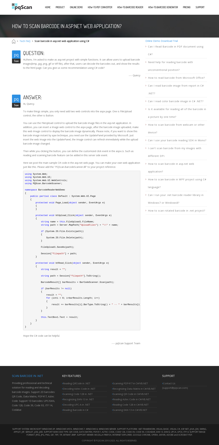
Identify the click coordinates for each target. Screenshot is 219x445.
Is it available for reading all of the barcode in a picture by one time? (177, 112)
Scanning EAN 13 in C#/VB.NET (129, 410)
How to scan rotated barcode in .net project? (176, 210)
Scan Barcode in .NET (27, 376)
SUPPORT (200, 7)
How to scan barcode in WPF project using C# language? (177, 183)
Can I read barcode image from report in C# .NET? (176, 89)
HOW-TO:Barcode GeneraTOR (163, 7)
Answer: (32, 97)
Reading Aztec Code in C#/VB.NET (131, 399)
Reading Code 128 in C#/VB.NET (130, 404)
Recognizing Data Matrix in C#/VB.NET (134, 388)
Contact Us (168, 383)
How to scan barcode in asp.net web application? (171, 167)
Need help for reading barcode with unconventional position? (170, 66)
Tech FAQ (25, 41)
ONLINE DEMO (76, 7)
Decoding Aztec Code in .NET (78, 388)
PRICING (186, 7)
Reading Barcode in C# (75, 410)
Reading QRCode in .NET (76, 383)
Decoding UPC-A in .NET (76, 404)
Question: (33, 53)
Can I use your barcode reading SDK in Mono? (177, 140)
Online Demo (152, 41)
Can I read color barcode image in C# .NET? (175, 101)
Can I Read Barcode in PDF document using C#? (175, 50)
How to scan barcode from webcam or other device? (176, 128)
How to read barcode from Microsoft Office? (176, 77)
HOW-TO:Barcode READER (130, 7)
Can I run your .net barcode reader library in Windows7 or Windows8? (176, 198)
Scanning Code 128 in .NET (77, 394)
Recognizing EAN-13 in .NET (78, 399)
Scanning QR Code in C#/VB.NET (130, 394)
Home (47, 7)
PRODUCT (60, 7)
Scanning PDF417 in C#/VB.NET (130, 383)
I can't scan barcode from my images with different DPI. (174, 152)
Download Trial (169, 41)
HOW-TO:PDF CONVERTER (100, 7)
